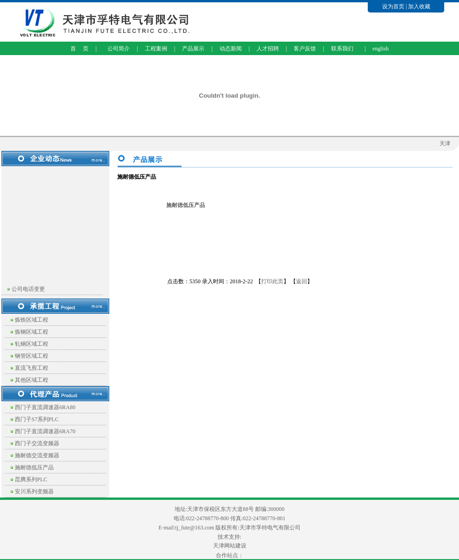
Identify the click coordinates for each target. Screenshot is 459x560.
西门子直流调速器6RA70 (45, 431)
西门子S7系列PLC (37, 419)
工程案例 (156, 48)
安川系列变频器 (34, 491)
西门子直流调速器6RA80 (45, 407)
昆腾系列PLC (31, 479)
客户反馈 (305, 48)
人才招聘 (268, 48)
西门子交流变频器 (37, 443)
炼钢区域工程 (31, 332)
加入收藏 (419, 6)
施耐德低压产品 (34, 467)
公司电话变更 (28, 291)
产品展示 (193, 48)
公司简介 (118, 48)
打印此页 (272, 281)
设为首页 (393, 6)
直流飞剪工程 (31, 368)
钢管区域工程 (31, 356)
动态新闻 (231, 48)
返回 (301, 281)
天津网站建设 (229, 545)
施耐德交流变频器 (37, 455)
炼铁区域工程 (31, 320)
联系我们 (342, 48)
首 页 (79, 48)
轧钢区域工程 (31, 344)
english (380, 48)
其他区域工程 (31, 380)
